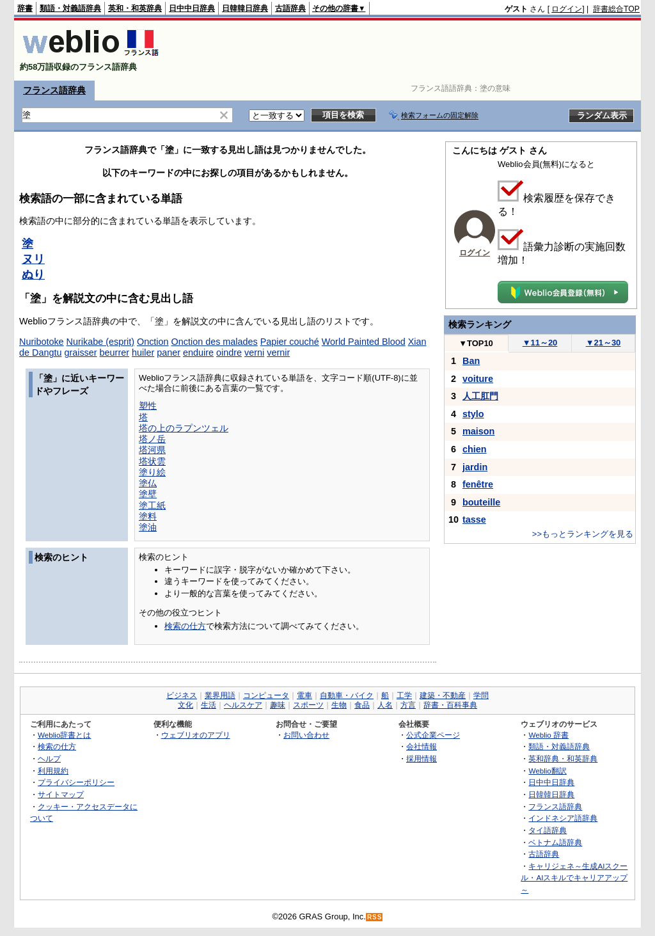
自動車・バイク (347, 695)
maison (478, 431)
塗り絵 (152, 472)
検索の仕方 (185, 626)
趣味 (277, 705)
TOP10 (476, 343)
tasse (474, 519)
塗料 (148, 516)
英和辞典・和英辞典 (562, 758)
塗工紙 (152, 505)
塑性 (148, 406)
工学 (404, 695)
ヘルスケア (243, 705)
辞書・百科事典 (450, 705)
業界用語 (220, 695)
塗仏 (148, 483)
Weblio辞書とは (64, 735)
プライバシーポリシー (76, 782)
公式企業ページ (433, 735)
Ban (471, 361)
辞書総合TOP (616, 8)
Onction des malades (214, 342)
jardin (474, 467)
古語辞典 (290, 8)
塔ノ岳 (152, 439)
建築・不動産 (443, 695)
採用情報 (421, 758)
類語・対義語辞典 (70, 8)
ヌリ (33, 259)
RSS (375, 917)
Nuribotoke (41, 342)
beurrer (114, 352)
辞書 (25, 8)
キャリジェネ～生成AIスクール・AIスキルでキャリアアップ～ (574, 878)
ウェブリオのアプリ (195, 735)
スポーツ (308, 705)
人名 (385, 705)
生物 (339, 705)
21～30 (603, 342)
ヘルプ (49, 758)
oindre (229, 352)
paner (168, 352)
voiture (477, 379)
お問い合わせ (306, 735)
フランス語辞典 (54, 90)
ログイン (566, 8)
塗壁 (148, 494)
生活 (208, 705)
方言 (408, 705)
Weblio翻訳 (547, 770)
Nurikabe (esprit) (100, 342)
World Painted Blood (364, 342)
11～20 (540, 342)
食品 (362, 705)
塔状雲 (152, 461)
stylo (473, 414)
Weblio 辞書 (548, 735)
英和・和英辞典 (135, 8)
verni (254, 352)
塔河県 (152, 450)
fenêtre (477, 484)
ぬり (33, 274)
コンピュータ (266, 695)
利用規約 (53, 770)
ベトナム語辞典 (555, 842)
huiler (143, 352)
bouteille (481, 502)
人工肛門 (480, 396)
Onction (153, 342)
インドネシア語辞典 (562, 818)
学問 (481, 695)
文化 (185, 705)
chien (474, 449)
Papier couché (289, 342)
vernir (278, 352)
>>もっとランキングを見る (582, 534)
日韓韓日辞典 (245, 8)
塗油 (148, 527)
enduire (198, 352)
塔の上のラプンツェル (183, 428)
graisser (80, 352)
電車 (304, 695)
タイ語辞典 (547, 830)
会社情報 (421, 746)
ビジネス (181, 695)
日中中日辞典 (192, 8)
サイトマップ (61, 794)
